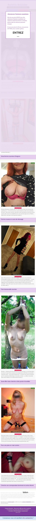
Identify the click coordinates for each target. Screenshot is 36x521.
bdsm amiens (6, 497)
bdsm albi (12, 496)
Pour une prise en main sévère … (11, 445)
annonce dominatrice (26, 501)
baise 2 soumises (31, 492)
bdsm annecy (8, 495)
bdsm (25, 492)
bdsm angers (23, 494)
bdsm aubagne (18, 497)
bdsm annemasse (23, 495)
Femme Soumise (9, 508)
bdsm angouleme (29, 494)
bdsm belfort (3, 496)
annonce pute (11, 501)
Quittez (18, 36)
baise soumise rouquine (25, 497)
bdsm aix (26, 496)
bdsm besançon (12, 497)
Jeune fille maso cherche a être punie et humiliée (15, 381)
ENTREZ (18, 32)
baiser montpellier (30, 495)
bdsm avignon (8, 496)
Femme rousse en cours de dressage (12, 219)
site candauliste (27, 518)
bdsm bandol (18, 494)
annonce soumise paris (5, 494)
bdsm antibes (17, 495)
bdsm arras (31, 496)
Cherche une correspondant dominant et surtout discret (17, 485)
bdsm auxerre (9, 492)
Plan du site (18, 512)
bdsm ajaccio (17, 496)
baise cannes (14, 492)
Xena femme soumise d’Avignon (10, 156)
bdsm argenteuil (13, 494)
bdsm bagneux (3, 492)
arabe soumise (20, 492)
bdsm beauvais (22, 496)
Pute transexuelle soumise (9, 289)
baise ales (13, 495)
